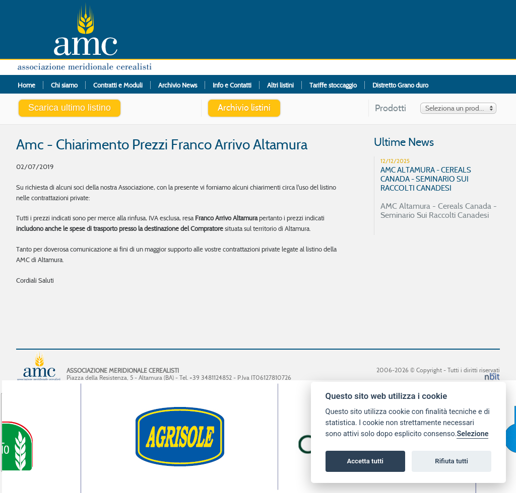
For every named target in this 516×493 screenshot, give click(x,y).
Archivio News (177, 85)
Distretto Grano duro (400, 85)
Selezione (472, 434)
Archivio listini (244, 107)
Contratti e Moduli (118, 85)
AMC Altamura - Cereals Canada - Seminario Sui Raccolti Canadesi (440, 188)
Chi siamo (64, 85)
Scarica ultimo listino (69, 108)
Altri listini (280, 85)
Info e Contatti (232, 85)
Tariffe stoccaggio (333, 85)
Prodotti (390, 108)
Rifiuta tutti (451, 461)
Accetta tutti (365, 461)
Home (26, 85)
